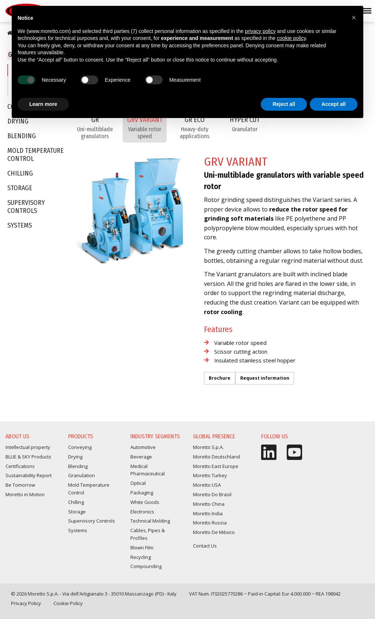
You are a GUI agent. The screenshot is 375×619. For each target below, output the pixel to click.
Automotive (143, 447)
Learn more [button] (43, 104)
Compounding (145, 566)
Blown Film (141, 547)
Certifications (20, 466)
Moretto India (208, 513)
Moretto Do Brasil (212, 494)
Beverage (141, 456)
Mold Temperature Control (35, 155)
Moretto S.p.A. (208, 447)
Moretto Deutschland (216, 456)
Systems (19, 226)
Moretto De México (214, 532)
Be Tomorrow (20, 485)
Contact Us (205, 545)
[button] (354, 17)
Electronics (142, 511)
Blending (21, 137)
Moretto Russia (210, 522)
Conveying (80, 447)
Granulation (81, 475)
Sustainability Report (28, 475)
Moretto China (208, 504)
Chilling (20, 174)
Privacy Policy (26, 603)
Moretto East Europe (215, 466)
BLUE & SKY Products (28, 456)
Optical (138, 483)
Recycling (140, 557)
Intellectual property (27, 447)
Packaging (141, 492)
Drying (75, 456)
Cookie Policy (68, 603)
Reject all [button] (283, 104)
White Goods (144, 502)
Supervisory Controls (26, 207)
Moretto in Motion (25, 494)
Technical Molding (150, 520)
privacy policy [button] (260, 31)
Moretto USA (207, 485)
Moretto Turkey (210, 475)
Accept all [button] (334, 104)
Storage (19, 189)
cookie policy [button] (291, 38)
